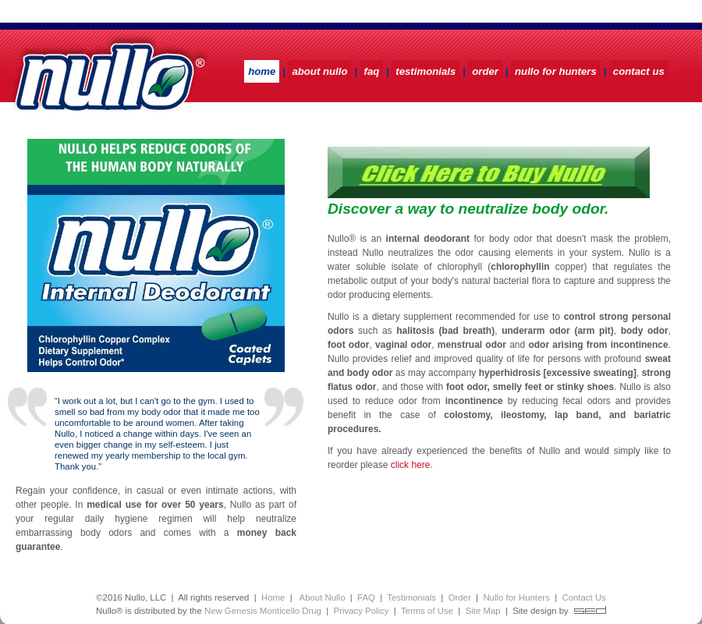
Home (273, 597)
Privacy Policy (361, 610)
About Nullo (321, 597)
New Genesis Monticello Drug (262, 610)
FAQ (372, 71)
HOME (261, 71)
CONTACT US (639, 71)
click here (411, 464)
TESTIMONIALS (425, 71)
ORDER (485, 71)
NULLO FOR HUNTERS (556, 71)
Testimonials (411, 597)
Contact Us (583, 597)
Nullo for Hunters (516, 597)
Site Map (483, 610)
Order (459, 597)
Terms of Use (427, 610)
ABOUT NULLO (319, 71)
